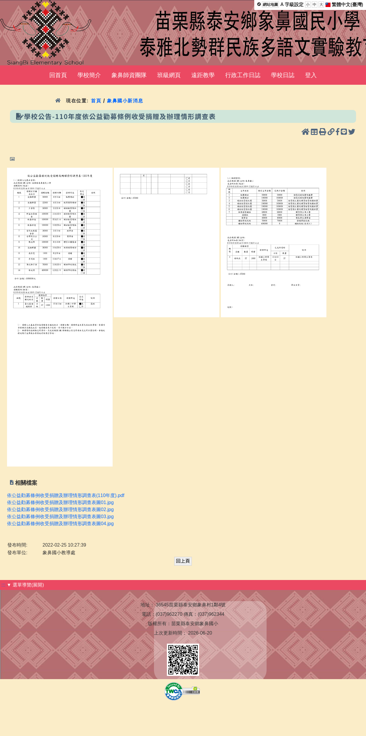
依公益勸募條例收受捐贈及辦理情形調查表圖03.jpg (60, 516)
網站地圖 (270, 4)
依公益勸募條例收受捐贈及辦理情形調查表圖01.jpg (60, 502)
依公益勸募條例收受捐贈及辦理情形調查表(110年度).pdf (65, 495)
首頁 (96, 100)
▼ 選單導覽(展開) (25, 584)
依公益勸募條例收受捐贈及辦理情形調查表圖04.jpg (60, 523)
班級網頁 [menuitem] (169, 75)
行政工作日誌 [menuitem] (242, 75)
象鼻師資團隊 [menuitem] (129, 75)
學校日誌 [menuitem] (282, 75)
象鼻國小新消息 (125, 100)
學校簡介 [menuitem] (89, 75)
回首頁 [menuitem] (58, 75)
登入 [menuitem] (311, 75)
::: (3, 584)
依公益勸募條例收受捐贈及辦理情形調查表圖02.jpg (60, 509)
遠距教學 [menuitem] (203, 75)
